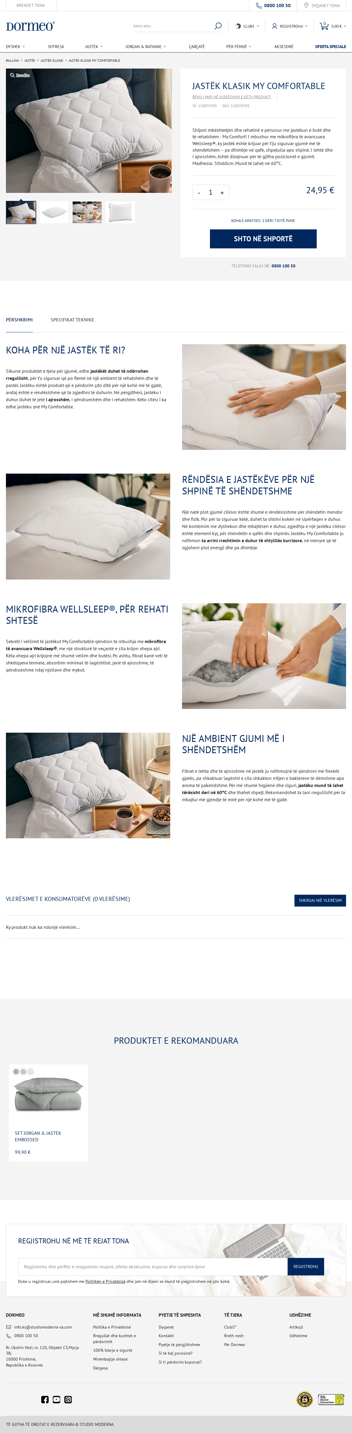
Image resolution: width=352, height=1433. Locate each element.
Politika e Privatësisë (112, 1327)
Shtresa (56, 46)
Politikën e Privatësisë (105, 1281)
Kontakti (166, 1335)
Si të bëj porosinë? (175, 1353)
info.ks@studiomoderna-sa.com (43, 1327)
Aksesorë (284, 46)
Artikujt (296, 1327)
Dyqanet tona (326, 5)
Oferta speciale (330, 46)
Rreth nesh (234, 1335)
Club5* (230, 1327)
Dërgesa (100, 1368)
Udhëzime (298, 1335)
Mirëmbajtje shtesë (110, 1359)
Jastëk (30, 60)
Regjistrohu (306, 1266)
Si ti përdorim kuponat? (180, 1362)
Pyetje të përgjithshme (179, 1344)
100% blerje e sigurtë (112, 1350)
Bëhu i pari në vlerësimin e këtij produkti (231, 96)
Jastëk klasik (52, 60)
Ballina (12, 60)
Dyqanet (166, 1327)
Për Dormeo (234, 1344)
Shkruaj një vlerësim (320, 900)
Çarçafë (197, 46)
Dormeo (15, 1315)
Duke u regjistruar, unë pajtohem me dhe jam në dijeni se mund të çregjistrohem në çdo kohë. (124, 1281)
